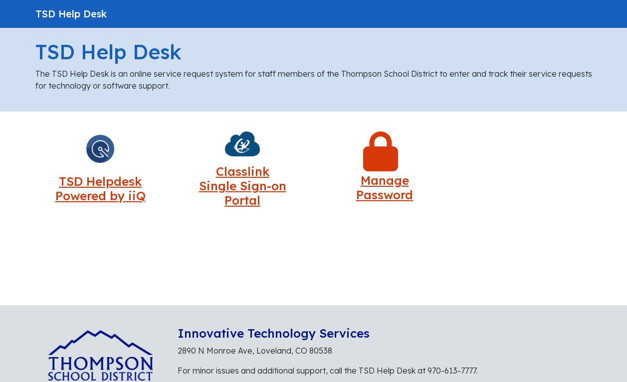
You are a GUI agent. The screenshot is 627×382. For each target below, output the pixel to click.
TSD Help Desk (71, 13)
